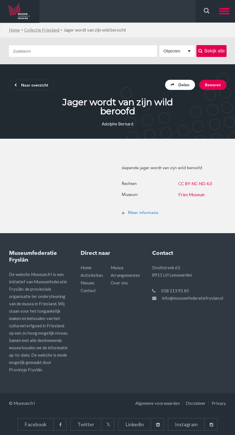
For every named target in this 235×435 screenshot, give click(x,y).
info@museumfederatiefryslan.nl (192, 298)
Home (14, 29)
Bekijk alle (211, 50)
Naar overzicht (31, 85)
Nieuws (87, 282)
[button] (227, 11)
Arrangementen (125, 275)
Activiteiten (92, 275)
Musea (117, 267)
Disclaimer (196, 403)
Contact (88, 290)
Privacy (219, 403)
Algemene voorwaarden (157, 403)
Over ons (119, 282)
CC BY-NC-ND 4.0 (195, 183)
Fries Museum (191, 194)
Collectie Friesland (41, 29)
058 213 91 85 (175, 290)
